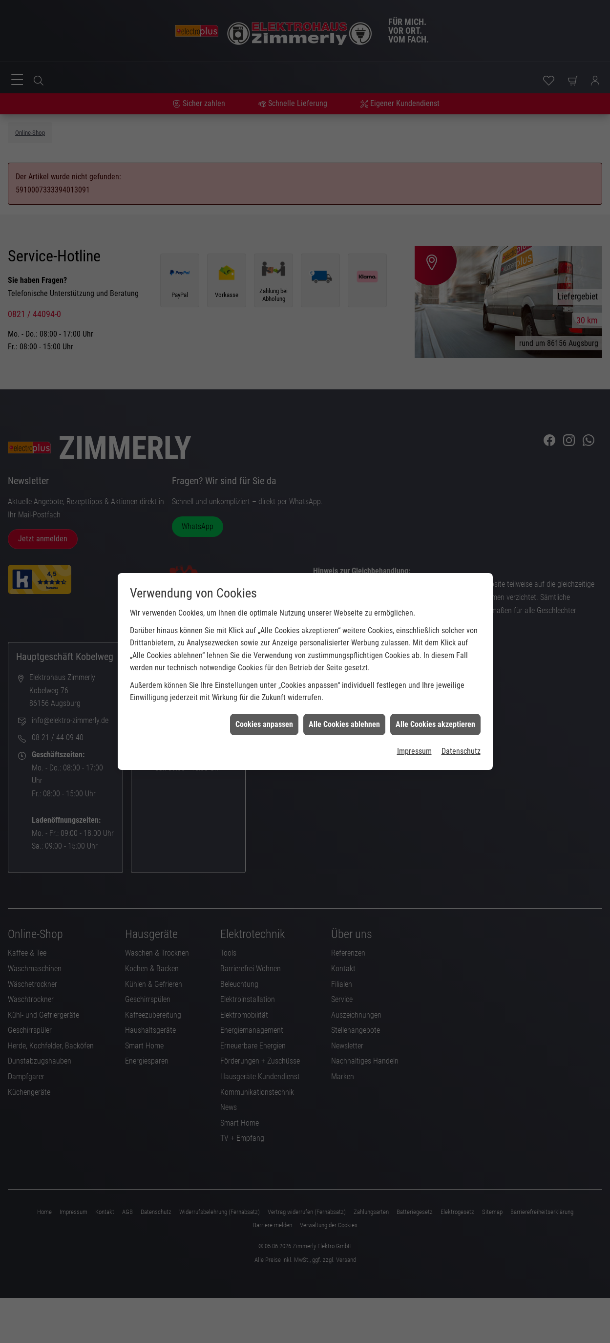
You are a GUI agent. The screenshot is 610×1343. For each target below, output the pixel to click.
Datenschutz (461, 751)
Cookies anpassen (264, 724)
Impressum (414, 751)
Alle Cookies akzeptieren (435, 724)
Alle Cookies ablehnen (344, 724)
